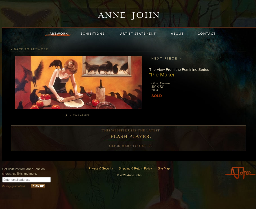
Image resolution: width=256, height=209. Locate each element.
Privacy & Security (101, 168)
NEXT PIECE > (166, 58)
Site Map (164, 168)
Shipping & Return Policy (135, 168)
